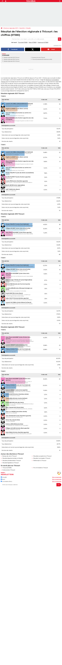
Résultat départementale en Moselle (12, 458)
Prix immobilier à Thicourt (40, 467)
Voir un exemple (56, 477)
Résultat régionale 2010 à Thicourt (11, 61)
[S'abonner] (31, 484)
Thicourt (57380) (6, 467)
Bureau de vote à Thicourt (9, 456)
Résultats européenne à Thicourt (42, 456)
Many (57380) (32, 42)
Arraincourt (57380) (43, 42)
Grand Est (22, 28)
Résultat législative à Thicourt (10, 462)
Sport (3, 479)
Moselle (28, 28)
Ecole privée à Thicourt (8, 470)
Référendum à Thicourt (39, 460)
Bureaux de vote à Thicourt (38, 57)
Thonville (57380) (22, 42)
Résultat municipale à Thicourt (41, 458)
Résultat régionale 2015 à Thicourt (11, 59)
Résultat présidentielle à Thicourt (11, 460)
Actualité (4, 477)
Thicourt (34, 59)
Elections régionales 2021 (11, 28)
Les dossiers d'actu (6, 481)
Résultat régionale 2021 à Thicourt (11, 57)
